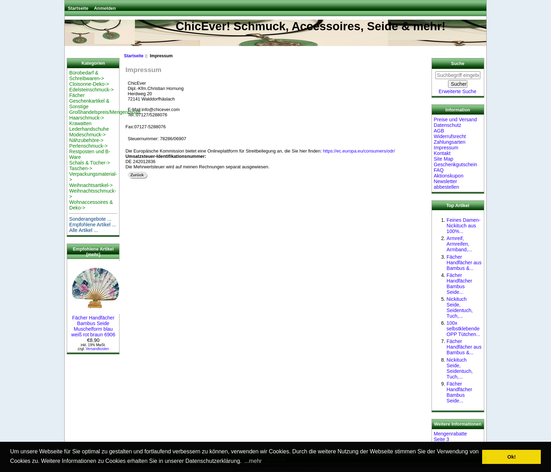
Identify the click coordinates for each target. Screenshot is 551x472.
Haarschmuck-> (86, 118)
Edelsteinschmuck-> (91, 89)
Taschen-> (80, 168)
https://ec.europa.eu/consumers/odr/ (359, 151)
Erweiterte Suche (457, 91)
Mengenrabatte (450, 434)
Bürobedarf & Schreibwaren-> (86, 75)
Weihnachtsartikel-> (91, 185)
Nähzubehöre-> (86, 140)
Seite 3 (441, 439)
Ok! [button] (511, 457)
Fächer (77, 95)
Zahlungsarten (449, 142)
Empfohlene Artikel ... (92, 224)
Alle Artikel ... (83, 230)
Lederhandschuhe (89, 129)
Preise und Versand (455, 119)
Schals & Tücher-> (89, 163)
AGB (439, 131)
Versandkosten (97, 349)
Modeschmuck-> (87, 134)
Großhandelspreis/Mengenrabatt (105, 112)
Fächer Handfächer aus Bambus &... (464, 262)
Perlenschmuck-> (88, 146)
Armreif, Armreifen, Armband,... (459, 243)
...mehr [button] (253, 461)
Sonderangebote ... (90, 219)
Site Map (443, 159)
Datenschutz (447, 125)
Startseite (78, 8)
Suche (458, 63)
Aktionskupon (449, 176)
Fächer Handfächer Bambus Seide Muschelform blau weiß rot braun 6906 (95, 323)
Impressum (446, 147)
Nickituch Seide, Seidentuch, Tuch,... (460, 307)
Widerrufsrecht (450, 136)
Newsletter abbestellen (446, 184)
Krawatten (80, 123)
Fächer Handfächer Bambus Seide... (459, 283)
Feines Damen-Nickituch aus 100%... (463, 225)
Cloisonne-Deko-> (89, 84)
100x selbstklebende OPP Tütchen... (463, 328)
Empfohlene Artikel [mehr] (93, 251)
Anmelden (105, 8)
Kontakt (442, 153)
